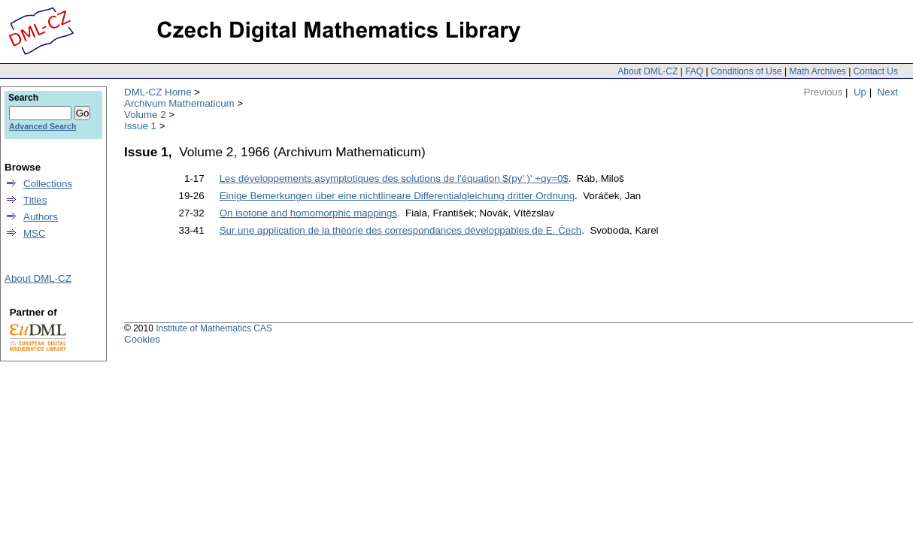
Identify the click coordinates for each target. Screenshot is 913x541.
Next (888, 92)
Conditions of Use (746, 71)
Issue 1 (140, 125)
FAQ (694, 71)
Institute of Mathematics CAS (214, 328)
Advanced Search (42, 126)
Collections (47, 183)
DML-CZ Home (158, 92)
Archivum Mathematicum (179, 103)
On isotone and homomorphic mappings (308, 213)
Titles (35, 200)
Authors (40, 216)
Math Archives (817, 71)
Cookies (142, 339)
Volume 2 (145, 114)
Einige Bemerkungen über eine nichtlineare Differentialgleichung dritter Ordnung (397, 195)
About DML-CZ (647, 71)
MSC (34, 233)
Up (860, 92)
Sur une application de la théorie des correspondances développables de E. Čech (401, 230)
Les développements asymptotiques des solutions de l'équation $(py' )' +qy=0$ (394, 178)
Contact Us (876, 71)
